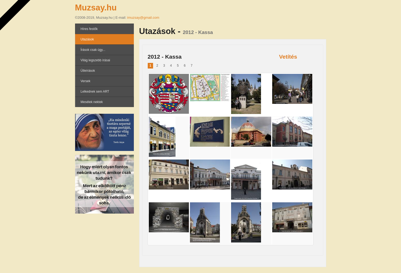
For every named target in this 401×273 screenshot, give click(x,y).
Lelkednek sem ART (95, 91)
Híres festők (89, 29)
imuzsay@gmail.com (143, 18)
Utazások (87, 39)
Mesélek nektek (92, 102)
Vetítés (288, 57)
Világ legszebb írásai (95, 60)
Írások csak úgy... (93, 50)
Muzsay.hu (96, 7)
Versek (86, 81)
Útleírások (88, 71)
